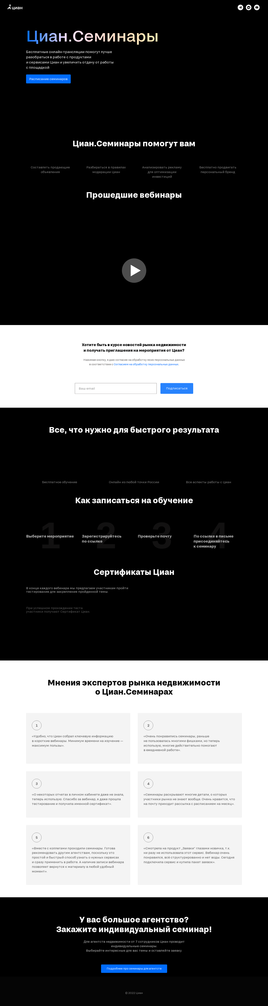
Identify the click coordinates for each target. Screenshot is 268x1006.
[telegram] (240, 7)
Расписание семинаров (48, 79)
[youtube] (257, 7)
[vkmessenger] (248, 7)
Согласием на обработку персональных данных (146, 365)
